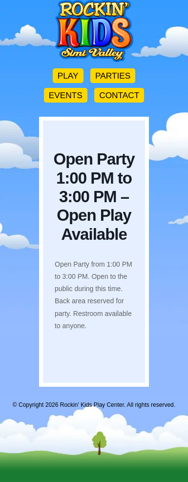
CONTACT (119, 95)
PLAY (68, 76)
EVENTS (66, 95)
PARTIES (112, 76)
